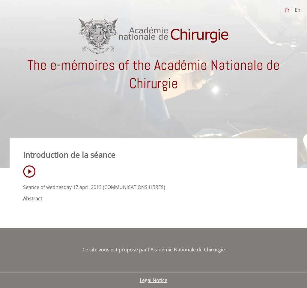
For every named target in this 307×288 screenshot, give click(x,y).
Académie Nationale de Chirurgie (188, 249)
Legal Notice (153, 280)
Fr (287, 10)
